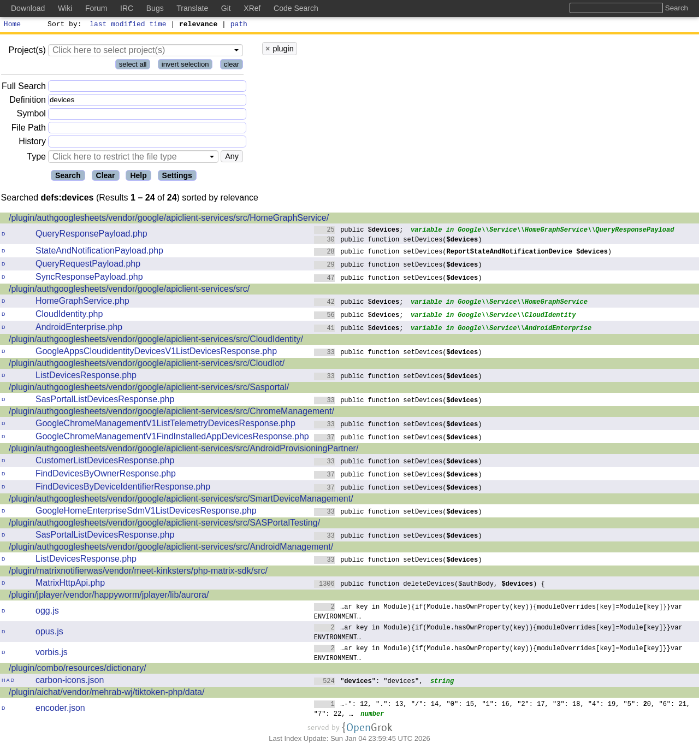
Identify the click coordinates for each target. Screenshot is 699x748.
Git (226, 8)
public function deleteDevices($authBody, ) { (429, 585)
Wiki (65, 8)
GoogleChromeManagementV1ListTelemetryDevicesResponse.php (165, 424)
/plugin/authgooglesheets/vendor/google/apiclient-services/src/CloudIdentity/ (156, 340)
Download (28, 8)
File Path (28, 129)
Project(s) (26, 51)
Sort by (63, 25)
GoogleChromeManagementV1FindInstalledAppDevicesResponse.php (172, 438)
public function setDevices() (398, 240)
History (32, 143)
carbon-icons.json (69, 681)
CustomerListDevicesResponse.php (104, 462)
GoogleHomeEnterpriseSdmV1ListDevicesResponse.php (146, 512)
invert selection (185, 66)
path (238, 25)
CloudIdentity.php (69, 315)
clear (231, 66)
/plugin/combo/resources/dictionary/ (77, 669)
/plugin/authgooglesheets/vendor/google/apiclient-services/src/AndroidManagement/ (171, 548)
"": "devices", (368, 682)
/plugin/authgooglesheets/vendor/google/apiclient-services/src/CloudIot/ (147, 364)
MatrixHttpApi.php (70, 584)
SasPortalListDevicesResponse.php (104, 400)
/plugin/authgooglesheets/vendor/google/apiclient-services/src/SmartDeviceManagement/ (181, 500)
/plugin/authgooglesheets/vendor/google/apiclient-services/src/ (129, 290)
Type (36, 158)
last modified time (128, 25)
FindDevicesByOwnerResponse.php (105, 475)
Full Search (24, 87)
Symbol (31, 115)
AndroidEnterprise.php (78, 328)
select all (133, 66)
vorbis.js (51, 653)
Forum (96, 8)
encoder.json (60, 709)
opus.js (49, 633)
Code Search (296, 8)
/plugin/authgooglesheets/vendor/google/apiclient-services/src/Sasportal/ (149, 388)
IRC (126, 8)
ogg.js (47, 612)
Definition (27, 101)
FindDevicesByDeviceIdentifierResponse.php (122, 488)
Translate (192, 8)
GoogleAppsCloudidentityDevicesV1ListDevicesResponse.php (156, 352)
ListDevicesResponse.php (86, 376)
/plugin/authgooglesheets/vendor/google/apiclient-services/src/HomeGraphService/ (169, 219)
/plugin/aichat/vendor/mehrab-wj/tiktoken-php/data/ (106, 693)
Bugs (155, 8)
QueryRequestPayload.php (87, 265)
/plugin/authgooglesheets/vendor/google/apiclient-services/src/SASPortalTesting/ (164, 524)
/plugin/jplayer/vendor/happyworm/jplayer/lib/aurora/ (109, 596)
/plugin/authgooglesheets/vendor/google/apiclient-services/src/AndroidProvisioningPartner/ (183, 450)
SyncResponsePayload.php (89, 278)
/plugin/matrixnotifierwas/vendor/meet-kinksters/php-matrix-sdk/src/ (138, 572)
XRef (252, 8)
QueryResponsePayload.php (91, 235)
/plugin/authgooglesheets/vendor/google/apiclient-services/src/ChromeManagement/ (171, 412)
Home (12, 25)
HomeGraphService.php (82, 302)
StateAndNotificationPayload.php (99, 252)
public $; (359, 230)
